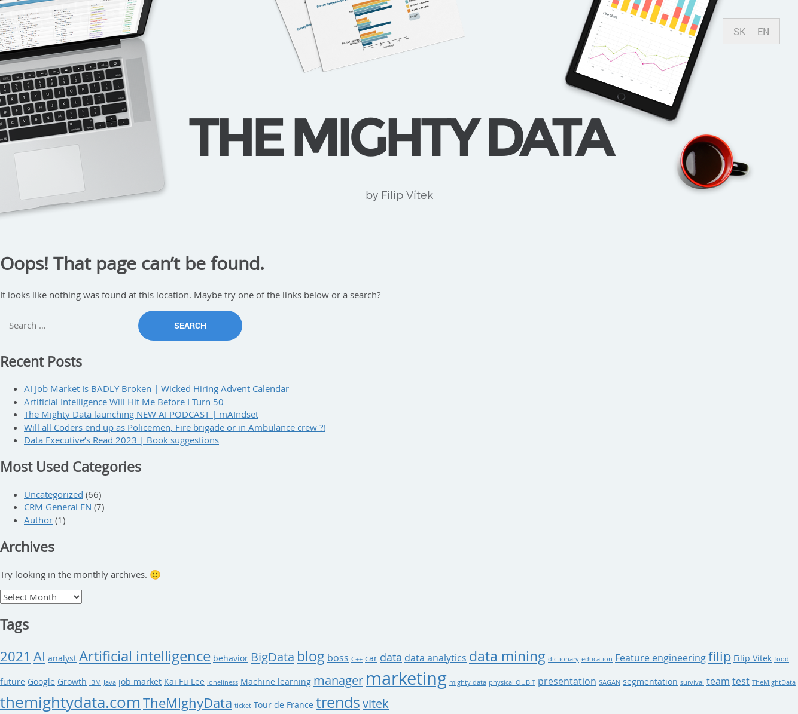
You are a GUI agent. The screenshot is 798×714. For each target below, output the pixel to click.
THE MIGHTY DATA (399, 137)
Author (38, 520)
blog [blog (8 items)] (311, 656)
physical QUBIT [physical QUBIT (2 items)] (512, 682)
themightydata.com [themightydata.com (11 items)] (70, 702)
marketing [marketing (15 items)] (406, 678)
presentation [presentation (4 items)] (567, 681)
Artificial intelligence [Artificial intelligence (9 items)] (145, 656)
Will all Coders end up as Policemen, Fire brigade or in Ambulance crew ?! (174, 427)
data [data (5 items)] (391, 657)
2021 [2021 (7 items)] (15, 656)
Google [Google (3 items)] (41, 681)
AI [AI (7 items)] (39, 656)
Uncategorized (53, 494)
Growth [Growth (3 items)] (72, 681)
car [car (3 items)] (371, 658)
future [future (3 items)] (12, 681)
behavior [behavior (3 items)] (230, 658)
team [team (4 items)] (718, 681)
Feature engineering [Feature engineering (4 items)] (660, 657)
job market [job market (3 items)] (140, 681)
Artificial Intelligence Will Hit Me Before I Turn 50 (124, 401)
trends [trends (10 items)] (338, 702)
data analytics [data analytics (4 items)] (435, 657)
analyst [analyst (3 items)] (62, 658)
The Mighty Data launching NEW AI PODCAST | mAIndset (141, 414)
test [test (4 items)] (741, 681)
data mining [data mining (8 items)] (507, 656)
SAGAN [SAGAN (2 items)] (609, 682)
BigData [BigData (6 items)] (272, 657)
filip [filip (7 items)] (719, 656)
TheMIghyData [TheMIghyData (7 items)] (187, 703)
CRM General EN (58, 507)
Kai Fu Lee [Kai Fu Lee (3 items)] (184, 681)
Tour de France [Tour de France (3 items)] (283, 705)
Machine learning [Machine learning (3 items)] (275, 681)
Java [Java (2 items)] (109, 682)
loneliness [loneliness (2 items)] (222, 682)
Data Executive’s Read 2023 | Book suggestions (121, 440)
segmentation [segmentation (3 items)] (650, 681)
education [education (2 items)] (597, 659)
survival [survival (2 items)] (692, 682)
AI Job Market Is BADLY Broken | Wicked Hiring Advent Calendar (156, 388)
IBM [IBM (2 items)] (95, 682)
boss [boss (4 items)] (338, 657)
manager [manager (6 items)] (338, 680)
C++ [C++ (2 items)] (357, 659)
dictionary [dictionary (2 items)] (563, 659)
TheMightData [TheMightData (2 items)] (774, 682)
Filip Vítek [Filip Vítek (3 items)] (752, 658)
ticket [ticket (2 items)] (242, 705)
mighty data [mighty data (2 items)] (467, 682)
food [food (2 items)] (781, 659)
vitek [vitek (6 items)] (376, 703)
